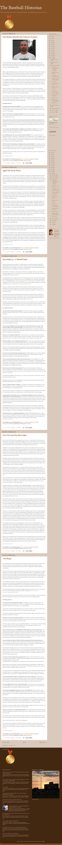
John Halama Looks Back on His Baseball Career (12, 799)
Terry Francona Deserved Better (55, 92)
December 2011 (55, 59)
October (53, 178)
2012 (52, 55)
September (54, 218)
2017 (52, 46)
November (54, 176)
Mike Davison (54, 102)
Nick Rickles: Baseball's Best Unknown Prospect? (20, 37)
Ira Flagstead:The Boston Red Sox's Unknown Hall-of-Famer (14, 827)
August (53, 220)
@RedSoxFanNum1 (27, 249)
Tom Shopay (7, 559)
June (53, 224)
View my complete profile (54, 238)
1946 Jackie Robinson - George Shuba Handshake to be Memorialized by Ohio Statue (18, 806)
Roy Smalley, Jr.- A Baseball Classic (15, 259)
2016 (52, 48)
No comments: (18, 162)
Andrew (57, 230)
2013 (52, 53)
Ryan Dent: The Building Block (55, 100)
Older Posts (42, 742)
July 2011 (54, 110)
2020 (52, 40)
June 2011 (54, 112)
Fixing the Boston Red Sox (54, 95)
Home (24, 742)
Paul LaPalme (5, 787)
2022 (52, 36)
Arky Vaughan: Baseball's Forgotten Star (10, 820)
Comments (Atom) (11, 745)
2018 (52, 44)
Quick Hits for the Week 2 (12, 171)
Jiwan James (53, 89)
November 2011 (55, 62)
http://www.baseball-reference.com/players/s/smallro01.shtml (19, 283)
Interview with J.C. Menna (55, 87)
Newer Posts (6, 742)
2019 (52, 42)
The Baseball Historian (21, 8)
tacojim (34, 841)
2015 (52, 50)
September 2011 (55, 105)
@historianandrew (27, 160)
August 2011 (54, 108)
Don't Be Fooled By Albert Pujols (15, 435)
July (53, 222)
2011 (52, 57)
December (54, 175)
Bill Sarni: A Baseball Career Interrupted (10, 833)
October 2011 (54, 65)
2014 (52, 52)
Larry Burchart (54, 97)
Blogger (43, 841)
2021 (52, 38)
